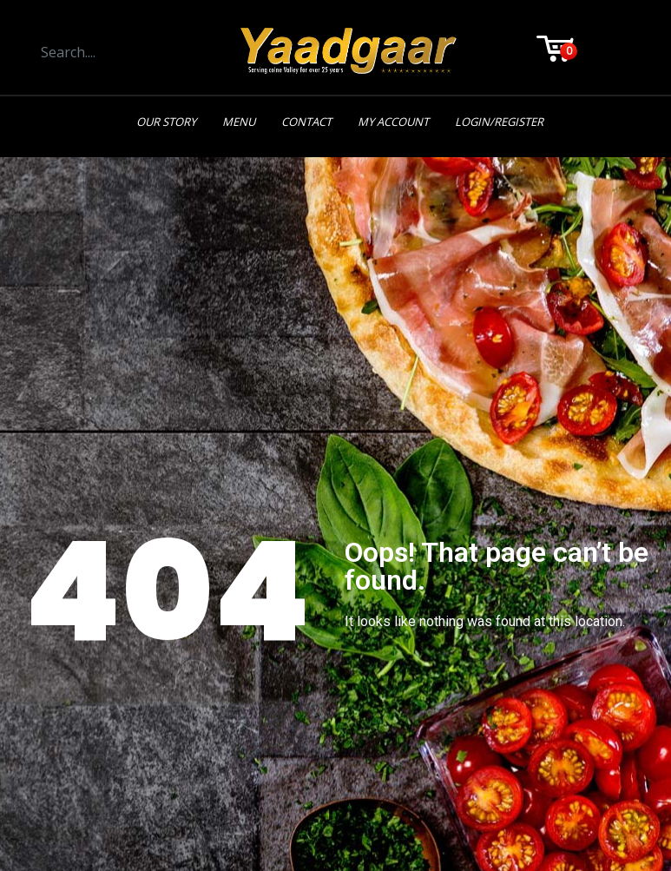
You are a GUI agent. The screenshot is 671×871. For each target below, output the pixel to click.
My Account (393, 121)
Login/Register (499, 121)
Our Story (166, 121)
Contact (306, 121)
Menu (238, 121)
